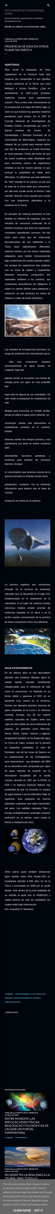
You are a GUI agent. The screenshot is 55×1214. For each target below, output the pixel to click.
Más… (43, 26)
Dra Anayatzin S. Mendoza (30, 998)
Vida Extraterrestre (13, 1002)
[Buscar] (48, 4)
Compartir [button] (9, 994)
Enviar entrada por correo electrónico (30, 994)
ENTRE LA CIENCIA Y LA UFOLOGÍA (22, 26)
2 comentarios (21, 1137)
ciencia (16, 998)
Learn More (22, 1210)
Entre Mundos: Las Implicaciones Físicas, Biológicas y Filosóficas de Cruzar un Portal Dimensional (27, 1125)
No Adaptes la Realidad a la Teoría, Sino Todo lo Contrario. (27, 1178)
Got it (38, 1210)
